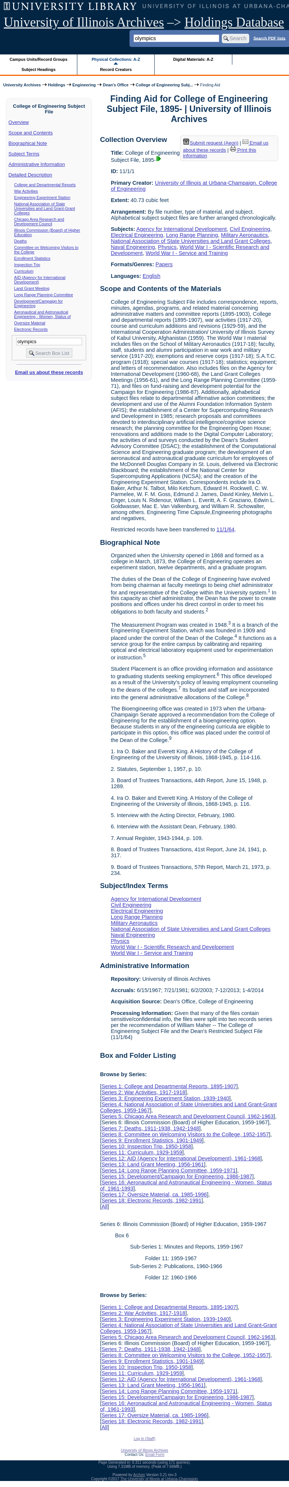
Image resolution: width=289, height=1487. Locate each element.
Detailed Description (30, 175)
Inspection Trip (27, 264)
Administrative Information (37, 164)
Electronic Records (31, 329)
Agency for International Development (181, 229)
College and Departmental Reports (45, 184)
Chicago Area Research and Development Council (39, 221)
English (151, 276)
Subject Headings (38, 69)
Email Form (154, 1454)
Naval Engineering (133, 247)
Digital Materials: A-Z (193, 59)
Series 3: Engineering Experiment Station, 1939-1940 (165, 1098)
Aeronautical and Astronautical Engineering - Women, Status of (42, 314)
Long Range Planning (192, 235)
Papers (164, 264)
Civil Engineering (250, 229)
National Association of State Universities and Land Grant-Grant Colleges (44, 208)
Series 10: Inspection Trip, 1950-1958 (146, 1146)
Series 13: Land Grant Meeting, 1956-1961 (152, 1164)
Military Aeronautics (244, 235)
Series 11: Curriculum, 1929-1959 (141, 1152)
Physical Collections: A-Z (116, 59)
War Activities (26, 191)
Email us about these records (49, 372)
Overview (19, 122)
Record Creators (116, 69)
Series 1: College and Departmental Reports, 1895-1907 (168, 1086)
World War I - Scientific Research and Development (172, 947)
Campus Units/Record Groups (39, 59)
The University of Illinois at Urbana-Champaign (159, 1479)
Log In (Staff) (144, 1439)
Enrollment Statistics (32, 258)
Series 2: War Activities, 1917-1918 (143, 1092)
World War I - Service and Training (187, 253)
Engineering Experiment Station (42, 197)
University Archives (22, 85)
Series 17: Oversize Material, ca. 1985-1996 (154, 1194)
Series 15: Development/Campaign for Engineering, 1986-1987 (176, 1176)
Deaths (20, 241)
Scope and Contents (31, 133)
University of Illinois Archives (84, 22)
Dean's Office (115, 85)
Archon (139, 1475)
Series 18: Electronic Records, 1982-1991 (151, 1200)
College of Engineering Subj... (164, 85)
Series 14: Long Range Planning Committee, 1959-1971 (168, 1170)
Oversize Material (29, 323)
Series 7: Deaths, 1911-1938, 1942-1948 (150, 1128)
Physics (167, 247)
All (104, 1206)
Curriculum (24, 271)
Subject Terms (24, 154)
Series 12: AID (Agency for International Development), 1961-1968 (180, 1158)
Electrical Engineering (137, 235)
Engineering (84, 85)
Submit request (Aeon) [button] (211, 143)
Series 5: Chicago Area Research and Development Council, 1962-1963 (187, 1116)
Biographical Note (28, 143)
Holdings (56, 85)
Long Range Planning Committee (43, 295)
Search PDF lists (269, 38)
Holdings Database (234, 22)
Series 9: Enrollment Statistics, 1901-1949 (151, 1140)
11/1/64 (226, 529)
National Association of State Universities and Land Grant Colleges (191, 241)
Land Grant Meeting (32, 288)
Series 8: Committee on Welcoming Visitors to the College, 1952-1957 (185, 1134)
